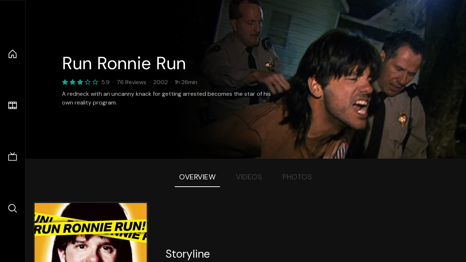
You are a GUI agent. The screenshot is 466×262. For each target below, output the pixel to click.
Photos (297, 177)
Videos (249, 177)
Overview (197, 177)
